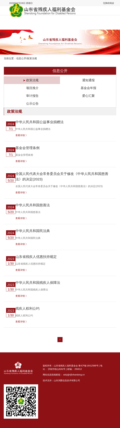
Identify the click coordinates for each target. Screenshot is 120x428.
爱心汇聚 (88, 96)
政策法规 (32, 80)
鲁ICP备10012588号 (88, 365)
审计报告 (32, 96)
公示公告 (32, 103)
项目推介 (32, 88)
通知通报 (88, 80)
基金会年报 (88, 88)
